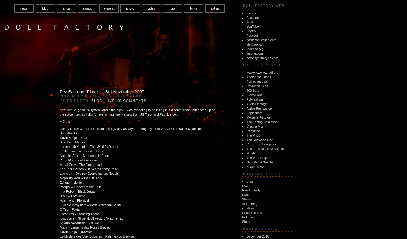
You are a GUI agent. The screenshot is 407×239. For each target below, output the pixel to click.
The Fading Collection (262, 122)
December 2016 (258, 236)
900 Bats (253, 90)
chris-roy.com (256, 44)
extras (215, 8)
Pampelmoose (257, 81)
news (24, 8)
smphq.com (255, 53)
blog (45, 8)
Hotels (251, 153)
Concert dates (252, 213)
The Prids (253, 135)
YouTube (253, 26)
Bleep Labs (254, 95)
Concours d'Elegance (262, 144)
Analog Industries (259, 77)
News (251, 208)
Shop (246, 221)
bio (172, 8)
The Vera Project (258, 158)
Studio (246, 199)
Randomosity (251, 190)
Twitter (251, 22)
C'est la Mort (255, 126)
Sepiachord (255, 113)
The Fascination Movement (266, 149)
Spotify (251, 31)
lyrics (193, 8)
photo (130, 8)
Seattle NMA (255, 166)
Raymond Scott (257, 86)
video (151, 8)
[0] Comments (132, 100)
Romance (253, 131)
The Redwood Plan (260, 140)
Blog (250, 181)
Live (245, 186)
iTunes (251, 13)
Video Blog (249, 204)
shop (66, 8)
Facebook (254, 17)
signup (87, 8)
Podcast (252, 35)
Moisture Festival (259, 117)
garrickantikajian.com (261, 40)
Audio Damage (257, 104)
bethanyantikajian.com (262, 58)
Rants (246, 195)
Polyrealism (255, 99)
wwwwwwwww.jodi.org (263, 72)
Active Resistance (259, 108)
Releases (248, 217)
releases (109, 8)
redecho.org (255, 49)
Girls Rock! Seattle (260, 162)
